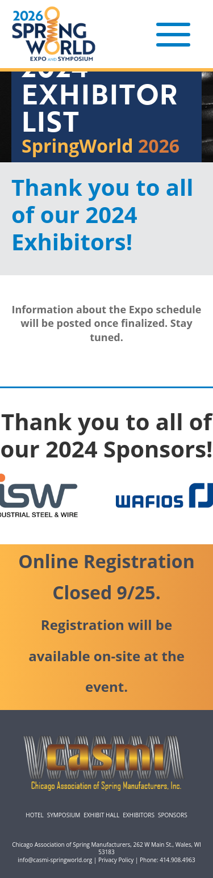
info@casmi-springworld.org (55, 860)
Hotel (34, 815)
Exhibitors (138, 815)
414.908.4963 (177, 860)
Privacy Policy (115, 860)
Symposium (63, 815)
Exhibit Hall (101, 815)
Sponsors (172, 815)
